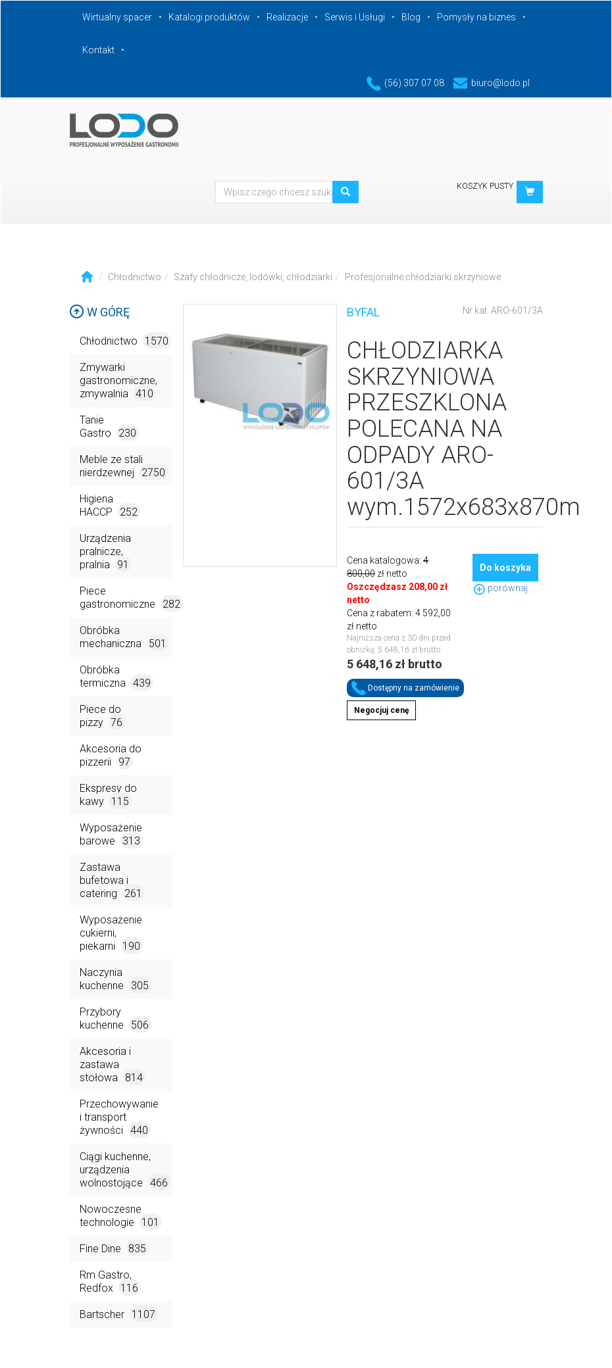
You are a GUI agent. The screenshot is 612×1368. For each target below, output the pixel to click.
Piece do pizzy (102, 716)
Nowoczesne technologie (121, 1216)
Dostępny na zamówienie (405, 688)
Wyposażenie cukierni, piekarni (111, 934)
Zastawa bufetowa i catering (112, 881)
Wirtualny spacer (117, 17)
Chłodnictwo (134, 277)
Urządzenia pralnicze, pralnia (106, 552)
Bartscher (119, 1314)
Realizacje (287, 17)
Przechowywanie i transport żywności (119, 1118)
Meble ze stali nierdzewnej (124, 466)
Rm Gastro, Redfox (110, 1282)
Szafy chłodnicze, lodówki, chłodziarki (253, 277)
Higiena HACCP (110, 506)
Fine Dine (114, 1248)
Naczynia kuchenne (115, 979)
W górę (99, 312)
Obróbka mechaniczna (124, 637)
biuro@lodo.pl (491, 83)
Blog (411, 17)
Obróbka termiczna (116, 677)
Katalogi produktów (209, 17)
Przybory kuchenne (115, 1019)
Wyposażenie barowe (111, 834)
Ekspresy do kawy (108, 795)
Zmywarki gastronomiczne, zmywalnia (118, 381)
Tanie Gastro (109, 427)
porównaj (500, 588)
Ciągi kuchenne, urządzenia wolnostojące (125, 1170)
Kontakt (98, 50)
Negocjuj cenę (381, 710)
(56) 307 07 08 (405, 83)
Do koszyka (505, 567)
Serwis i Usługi (354, 17)
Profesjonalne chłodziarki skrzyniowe (423, 277)
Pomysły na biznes (476, 17)
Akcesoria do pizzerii (110, 756)
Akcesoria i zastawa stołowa (112, 1065)
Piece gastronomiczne (126, 598)
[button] (530, 192)
